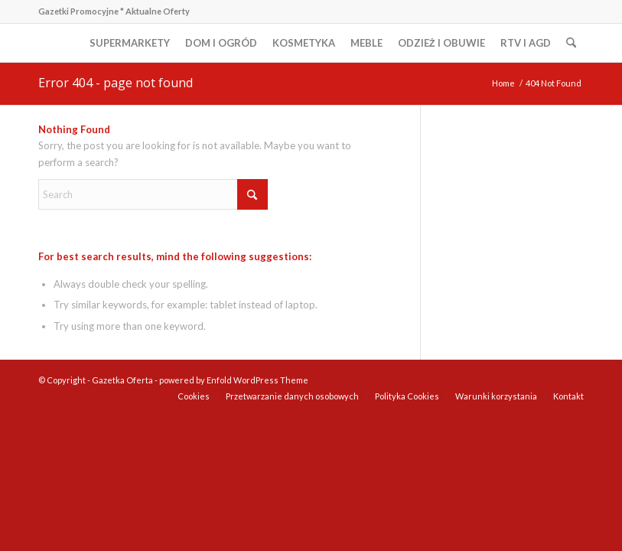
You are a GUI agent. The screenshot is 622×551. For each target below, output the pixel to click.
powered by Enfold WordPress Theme (233, 380)
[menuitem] (129, 43)
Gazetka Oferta (122, 380)
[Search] (571, 43)
